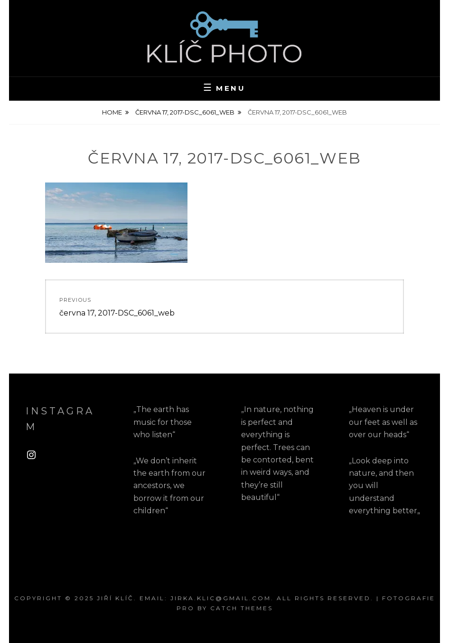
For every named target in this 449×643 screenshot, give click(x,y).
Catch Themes (241, 608)
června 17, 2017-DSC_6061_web (184, 112)
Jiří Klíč (115, 598)
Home (112, 112)
